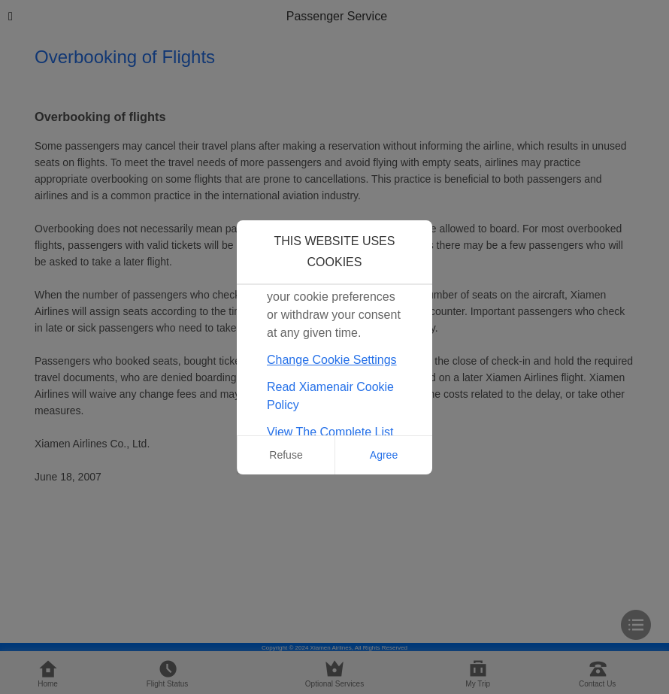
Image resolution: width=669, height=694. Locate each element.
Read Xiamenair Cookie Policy (330, 395)
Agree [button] (384, 455)
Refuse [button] (285, 455)
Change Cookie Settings (332, 359)
